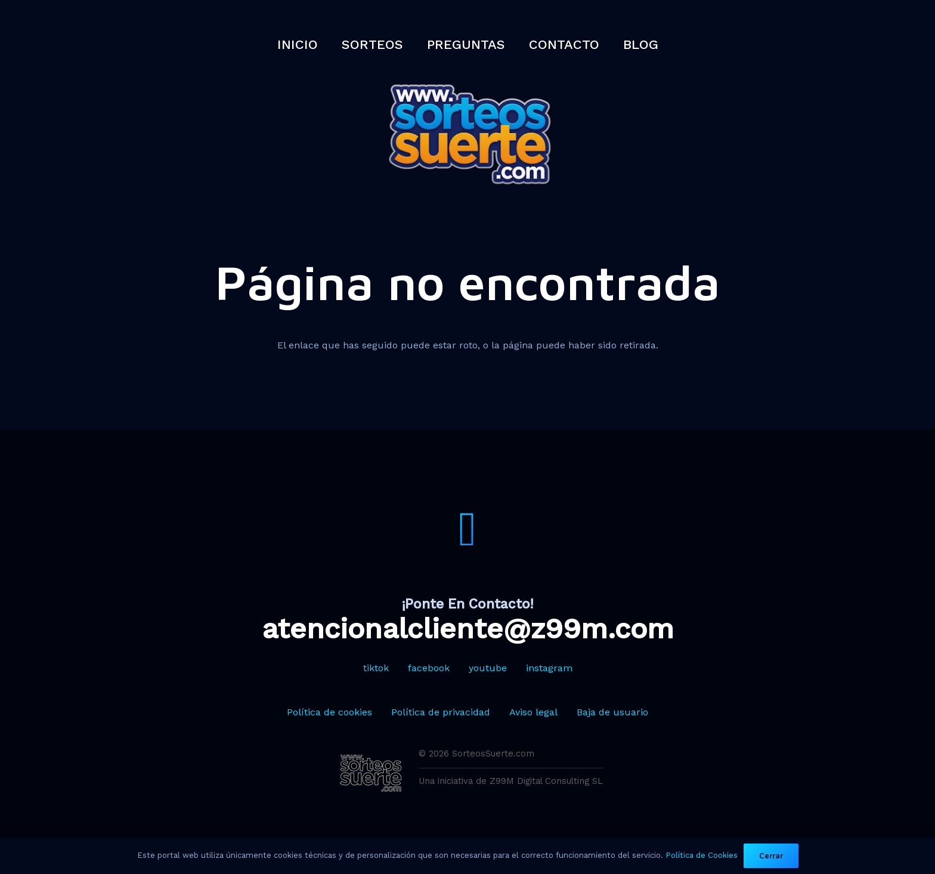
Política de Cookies (701, 855)
